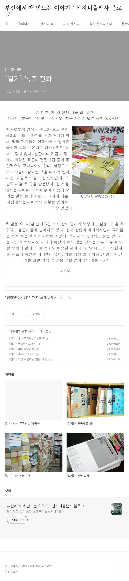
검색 (112, 8)
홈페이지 (24, 23)
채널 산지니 (71, 23)
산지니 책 (46, 23)
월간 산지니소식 (100, 23)
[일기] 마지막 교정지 (21, 354)
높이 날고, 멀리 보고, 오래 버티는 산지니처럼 (34, 511)
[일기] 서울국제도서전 (22, 344)
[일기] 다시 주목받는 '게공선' (27, 338)
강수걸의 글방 (18, 331)
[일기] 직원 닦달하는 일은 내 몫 (28, 359)
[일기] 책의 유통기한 (21, 349)
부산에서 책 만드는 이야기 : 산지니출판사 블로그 (63, 8)
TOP (120, 567)
